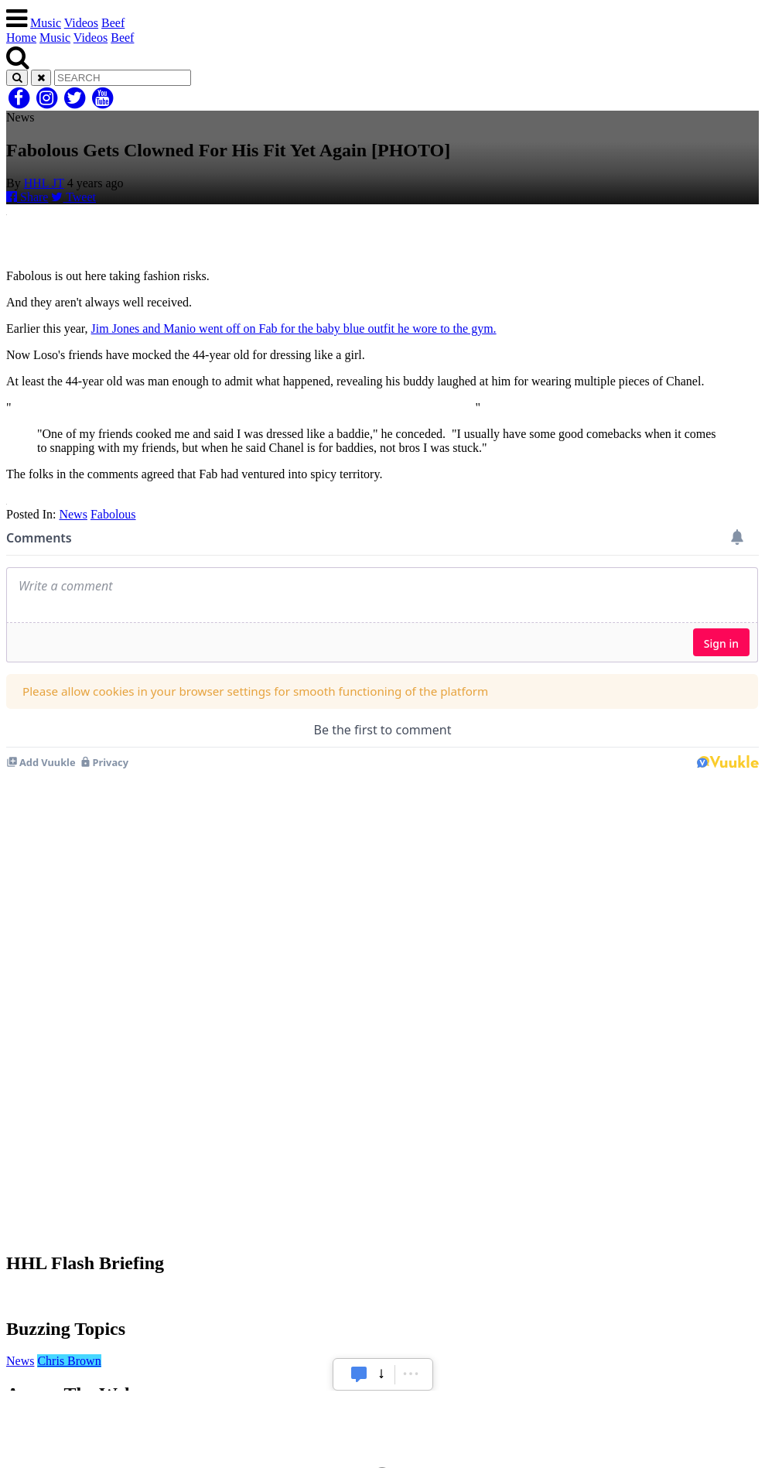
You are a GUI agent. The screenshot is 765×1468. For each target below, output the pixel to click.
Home (21, 37)
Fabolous (113, 514)
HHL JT (44, 183)
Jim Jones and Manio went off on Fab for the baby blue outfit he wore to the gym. (294, 328)
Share (27, 197)
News (73, 514)
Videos (81, 22)
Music (45, 22)
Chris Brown (69, 1360)
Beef (113, 22)
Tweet (73, 197)
